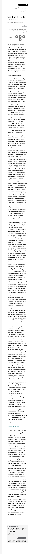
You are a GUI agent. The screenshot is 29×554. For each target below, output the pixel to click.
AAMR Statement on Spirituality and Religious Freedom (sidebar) (17, 539)
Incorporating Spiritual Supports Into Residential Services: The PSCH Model (17, 530)
